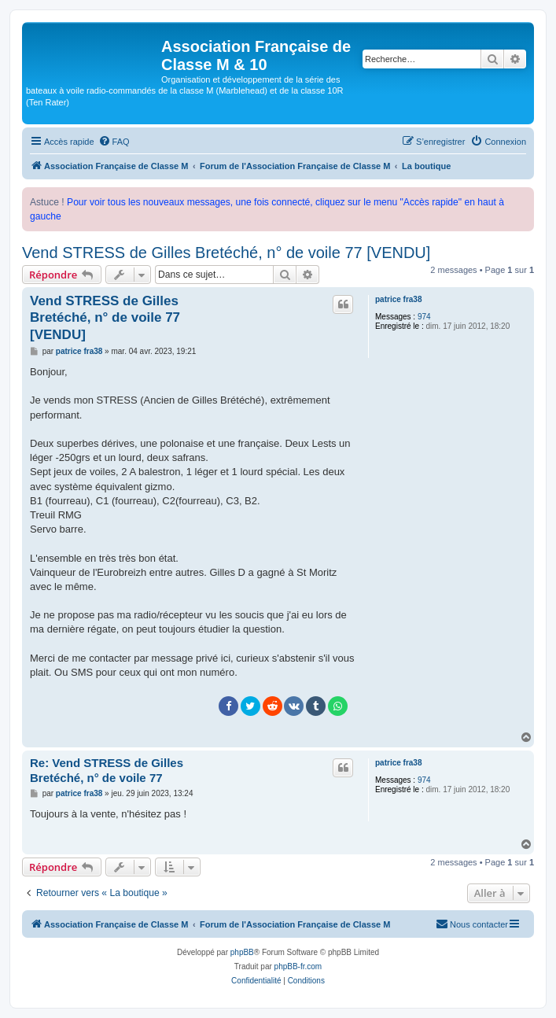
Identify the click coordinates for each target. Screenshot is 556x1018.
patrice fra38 (398, 299)
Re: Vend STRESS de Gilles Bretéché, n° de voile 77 (106, 770)
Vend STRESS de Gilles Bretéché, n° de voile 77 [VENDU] (226, 252)
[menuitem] (114, 141)
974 (424, 316)
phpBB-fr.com (298, 966)
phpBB (242, 952)
